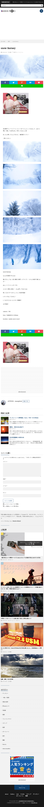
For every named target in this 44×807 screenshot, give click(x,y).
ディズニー (12, 590)
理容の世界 (5, 701)
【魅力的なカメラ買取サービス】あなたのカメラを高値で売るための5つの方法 (20, 557)
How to (11, 559)
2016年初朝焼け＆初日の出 (16, 437)
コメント (5, 461)
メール (5, 485)
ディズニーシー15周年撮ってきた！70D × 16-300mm (23, 418)
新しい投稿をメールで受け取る (11, 506)
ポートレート (12, 620)
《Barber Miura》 (16, 521)
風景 (10, 52)
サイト (4, 492)
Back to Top (22, 787)
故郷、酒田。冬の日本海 (7, 679)
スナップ (5, 723)
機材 (10, 651)
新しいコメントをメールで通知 (11, 504)
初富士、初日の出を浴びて (16, 427)
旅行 (4, 736)
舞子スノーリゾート (18, 52)
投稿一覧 (25, 401)
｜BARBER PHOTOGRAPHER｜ (26, 801)
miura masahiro (6, 748)
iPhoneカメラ (6, 706)
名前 (4, 479)
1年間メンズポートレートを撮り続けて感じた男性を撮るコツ (16, 618)
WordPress (34, 802)
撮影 (4, 714)
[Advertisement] (22, 26)
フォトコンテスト (7, 719)
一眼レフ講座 (6, 697)
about (6, 794)
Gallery (12, 794)
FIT (24, 802)
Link (17, 794)
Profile (22, 794)
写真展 (4, 710)
